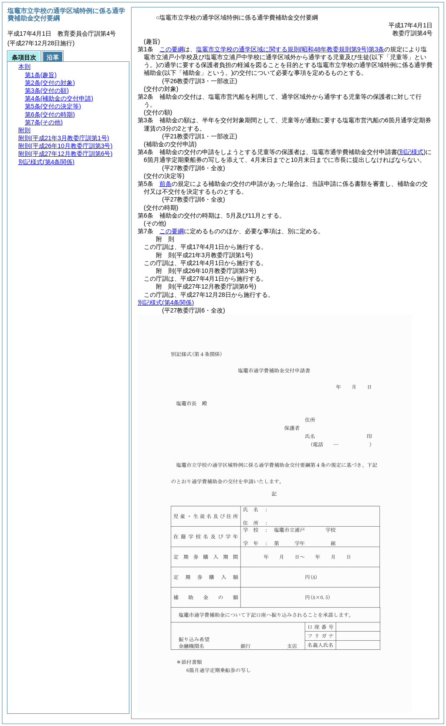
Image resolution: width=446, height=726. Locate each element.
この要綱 (171, 49)
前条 (165, 183)
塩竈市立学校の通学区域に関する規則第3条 (290, 49)
